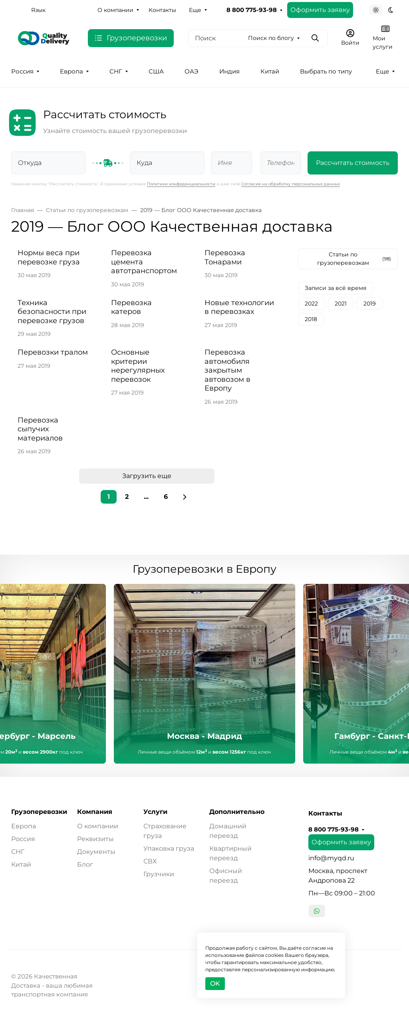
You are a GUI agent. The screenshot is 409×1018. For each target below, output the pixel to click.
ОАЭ (192, 71)
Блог (85, 864)
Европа (71, 71)
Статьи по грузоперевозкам (354, 258)
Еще (195, 10)
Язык (38, 10)
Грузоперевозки (39, 812)
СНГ (115, 71)
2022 (311, 303)
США (156, 71)
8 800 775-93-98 (251, 10)
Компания (94, 812)
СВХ (150, 861)
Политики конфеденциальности (181, 184)
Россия (22, 71)
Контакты (162, 10)
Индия (229, 71)
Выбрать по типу (326, 71)
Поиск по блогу (271, 38)
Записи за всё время (335, 288)
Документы (96, 851)
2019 (369, 303)
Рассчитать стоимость (352, 163)
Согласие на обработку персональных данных (290, 184)
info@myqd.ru (331, 858)
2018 (311, 319)
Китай (269, 71)
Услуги (155, 812)
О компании (115, 10)
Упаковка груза (168, 848)
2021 (341, 303)
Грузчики (158, 874)
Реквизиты (95, 839)
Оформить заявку (320, 10)
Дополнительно (236, 812)
